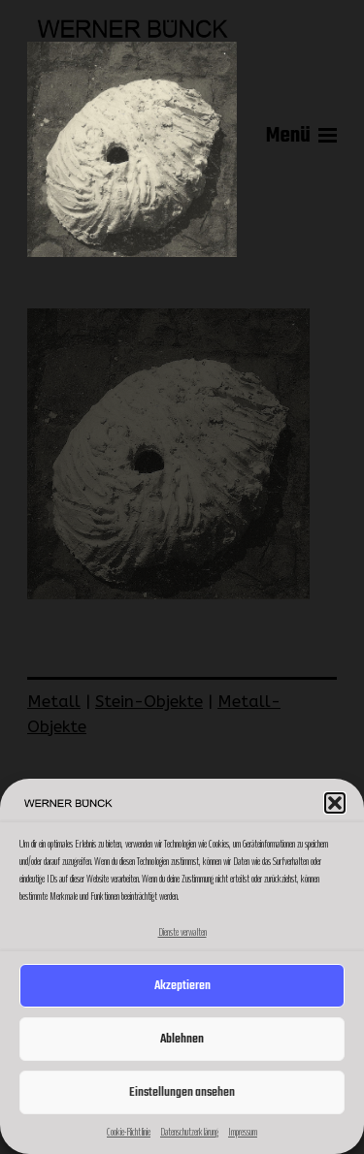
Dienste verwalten (182, 932)
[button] (335, 803)
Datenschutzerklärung (189, 1131)
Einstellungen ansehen (182, 1092)
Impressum (242, 1131)
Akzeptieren (182, 986)
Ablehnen (182, 1039)
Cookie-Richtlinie (128, 1131)
